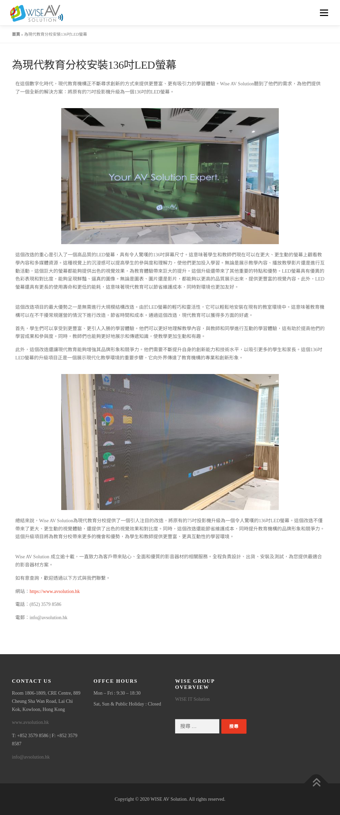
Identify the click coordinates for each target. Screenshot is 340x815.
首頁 (16, 34)
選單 (323, 12)
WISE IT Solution (192, 699)
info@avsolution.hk (31, 757)
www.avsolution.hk (30, 722)
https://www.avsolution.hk (55, 591)
